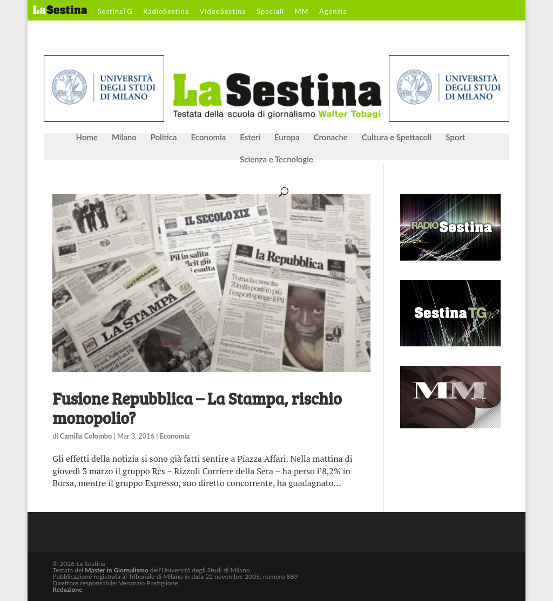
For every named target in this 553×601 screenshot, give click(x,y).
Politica (164, 137)
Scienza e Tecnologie (276, 159)
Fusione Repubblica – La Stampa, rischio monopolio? (197, 407)
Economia (208, 137)
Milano (124, 137)
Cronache (330, 137)
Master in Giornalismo (116, 570)
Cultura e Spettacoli (397, 137)
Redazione (67, 589)
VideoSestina (222, 12)
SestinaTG (115, 12)
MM (301, 12)
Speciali (270, 12)
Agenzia (333, 12)
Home (87, 137)
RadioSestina (166, 12)
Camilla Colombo (86, 436)
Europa (287, 137)
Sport (455, 137)
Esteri (250, 137)
